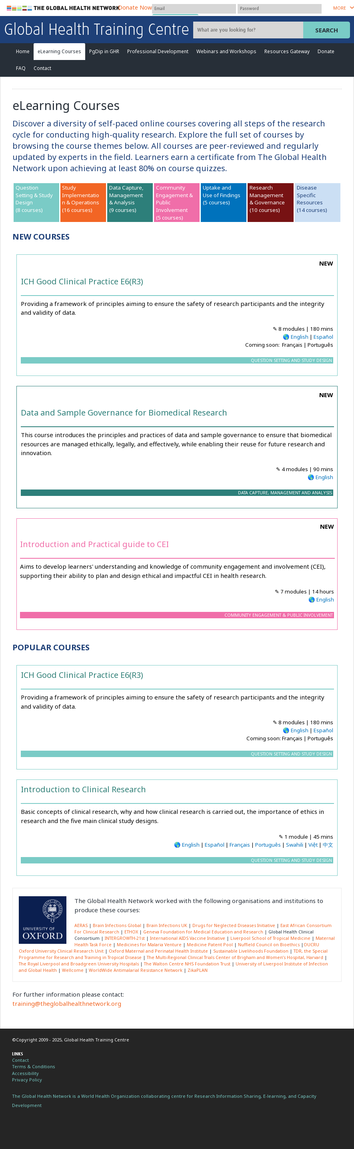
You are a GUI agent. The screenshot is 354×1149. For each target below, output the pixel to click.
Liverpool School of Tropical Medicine (270, 938)
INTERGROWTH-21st (125, 938)
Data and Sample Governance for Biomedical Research (124, 412)
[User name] (194, 9)
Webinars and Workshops (226, 51)
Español (323, 336)
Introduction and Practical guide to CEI (94, 544)
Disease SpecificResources (310, 195)
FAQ (21, 68)
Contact (42, 68)
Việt (313, 844)
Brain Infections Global (117, 925)
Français (240, 844)
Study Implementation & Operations (80, 195)
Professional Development (157, 51)
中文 (328, 844)
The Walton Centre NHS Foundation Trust (187, 964)
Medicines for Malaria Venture (149, 944)
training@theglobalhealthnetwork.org (66, 1003)
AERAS (81, 925)
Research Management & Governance (267, 195)
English (299, 336)
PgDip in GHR (104, 51)
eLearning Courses (59, 51)
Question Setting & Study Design (34, 195)
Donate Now (135, 7)
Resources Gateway (287, 51)
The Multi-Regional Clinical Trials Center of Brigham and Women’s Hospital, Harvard (235, 957)
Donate (326, 51)
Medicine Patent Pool (210, 944)
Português (268, 844)
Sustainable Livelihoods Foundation (250, 951)
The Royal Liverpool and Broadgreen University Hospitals (79, 964)
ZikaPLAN (198, 970)
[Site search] (249, 30)
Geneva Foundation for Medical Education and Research (203, 932)
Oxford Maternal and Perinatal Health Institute (158, 951)
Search (326, 30)
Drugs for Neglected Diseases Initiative (233, 925)
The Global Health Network (63, 8)
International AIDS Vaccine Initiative (187, 938)
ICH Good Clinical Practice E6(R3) (82, 281)
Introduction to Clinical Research (83, 789)
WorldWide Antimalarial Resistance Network (135, 970)
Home (23, 51)
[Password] (280, 9)
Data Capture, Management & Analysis (126, 195)
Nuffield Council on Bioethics (269, 944)
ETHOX (131, 932)
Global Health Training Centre (96, 30)
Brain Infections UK (166, 925)
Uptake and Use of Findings (221, 191)
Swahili (294, 844)
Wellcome (73, 970)
